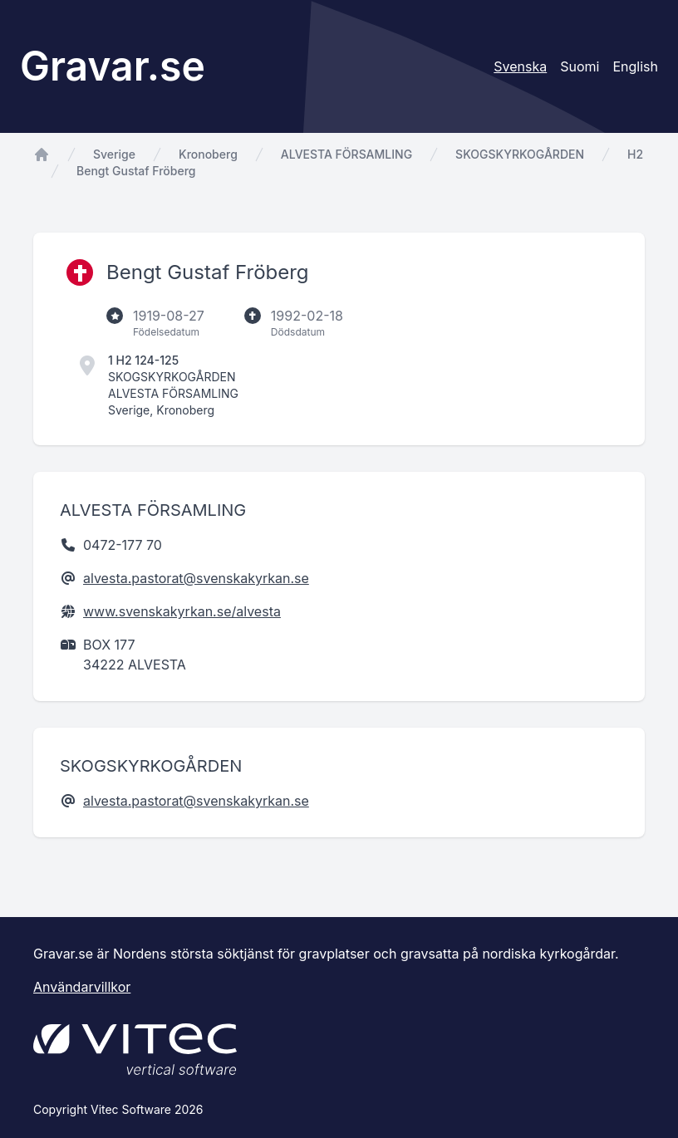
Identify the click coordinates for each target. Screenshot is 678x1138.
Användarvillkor (81, 987)
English (635, 66)
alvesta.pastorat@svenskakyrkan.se (196, 578)
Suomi (579, 66)
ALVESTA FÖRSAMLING (346, 154)
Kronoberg (208, 154)
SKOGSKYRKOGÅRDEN (519, 154)
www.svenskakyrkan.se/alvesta (182, 611)
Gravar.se (112, 66)
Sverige (114, 154)
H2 (635, 154)
